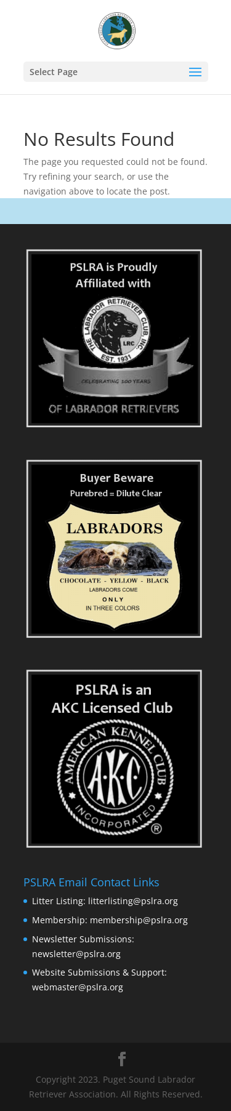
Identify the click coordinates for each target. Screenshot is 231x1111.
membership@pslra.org (139, 920)
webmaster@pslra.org (77, 987)
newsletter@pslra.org (76, 954)
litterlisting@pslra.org (133, 901)
